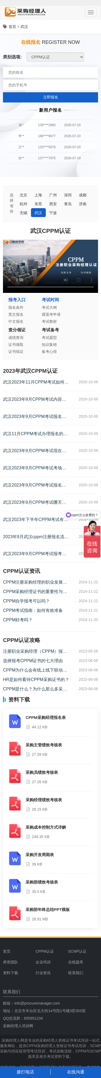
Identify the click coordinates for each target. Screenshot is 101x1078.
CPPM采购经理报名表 (45, 717)
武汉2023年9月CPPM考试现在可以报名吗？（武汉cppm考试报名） (34, 451)
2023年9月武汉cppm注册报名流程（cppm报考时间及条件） (36, 537)
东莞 (38, 204)
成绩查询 (15, 337)
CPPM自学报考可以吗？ (26, 601)
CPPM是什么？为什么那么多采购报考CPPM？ (35, 689)
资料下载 (10, 973)
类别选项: (12, 57)
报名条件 (15, 307)
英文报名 (15, 314)
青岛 (68, 204)
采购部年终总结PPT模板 (48, 909)
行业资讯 (43, 973)
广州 (53, 195)
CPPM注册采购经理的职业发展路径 (35, 583)
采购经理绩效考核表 (44, 799)
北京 (23, 195)
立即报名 (50, 97)
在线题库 (75, 962)
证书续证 (15, 351)
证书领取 (15, 344)
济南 (82, 204)
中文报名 (15, 321)
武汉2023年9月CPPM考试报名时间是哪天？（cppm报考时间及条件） (34, 485)
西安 (53, 204)
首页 (12, 26)
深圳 (68, 195)
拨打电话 (25, 1072)
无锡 (23, 213)
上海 (38, 195)
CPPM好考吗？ (18, 620)
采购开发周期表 (40, 854)
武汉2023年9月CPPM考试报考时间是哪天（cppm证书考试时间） (34, 554)
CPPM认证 (45, 951)
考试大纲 (49, 307)
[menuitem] (50, 951)
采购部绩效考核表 (42, 882)
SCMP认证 (77, 951)
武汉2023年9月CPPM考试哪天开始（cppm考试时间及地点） (34, 503)
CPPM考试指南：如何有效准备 (33, 610)
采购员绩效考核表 (42, 772)
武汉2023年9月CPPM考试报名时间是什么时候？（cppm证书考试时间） (34, 417)
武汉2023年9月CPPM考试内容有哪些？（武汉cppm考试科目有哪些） (34, 400)
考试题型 (49, 337)
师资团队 (10, 962)
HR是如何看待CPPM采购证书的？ (36, 679)
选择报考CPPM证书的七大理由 (33, 660)
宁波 (53, 213)
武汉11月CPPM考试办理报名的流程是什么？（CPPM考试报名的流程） (35, 434)
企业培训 (43, 962)
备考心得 (49, 351)
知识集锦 (49, 344)
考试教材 (49, 321)
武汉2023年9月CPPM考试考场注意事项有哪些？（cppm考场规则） (34, 468)
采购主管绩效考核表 (44, 745)
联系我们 (75, 973)
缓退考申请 (51, 314)
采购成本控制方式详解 (46, 827)
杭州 (23, 204)
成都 (82, 195)
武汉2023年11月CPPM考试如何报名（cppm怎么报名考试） (36, 382)
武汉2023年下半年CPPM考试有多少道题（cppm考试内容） (35, 520)
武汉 (24, 26)
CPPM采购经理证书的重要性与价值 (35, 592)
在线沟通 (75, 1072)
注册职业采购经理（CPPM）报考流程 (35, 652)
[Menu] (91, 12)
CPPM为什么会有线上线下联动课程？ (35, 670)
